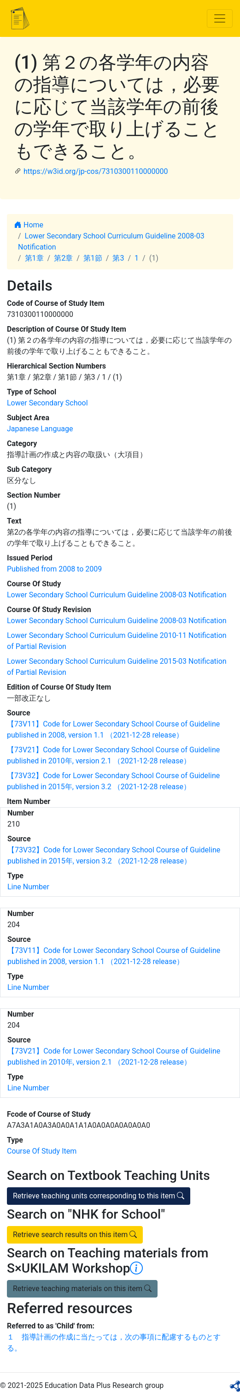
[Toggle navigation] (220, 18)
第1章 (34, 258)
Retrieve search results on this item (75, 1234)
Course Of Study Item (41, 1151)
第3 (118, 258)
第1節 (92, 258)
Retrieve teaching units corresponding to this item (98, 1195)
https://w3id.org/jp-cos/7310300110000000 (95, 171)
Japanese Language (40, 428)
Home (28, 224)
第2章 (63, 258)
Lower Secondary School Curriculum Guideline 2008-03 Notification (117, 594)
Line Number (28, 886)
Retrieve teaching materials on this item (82, 1288)
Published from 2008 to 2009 (54, 569)
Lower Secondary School (47, 403)
